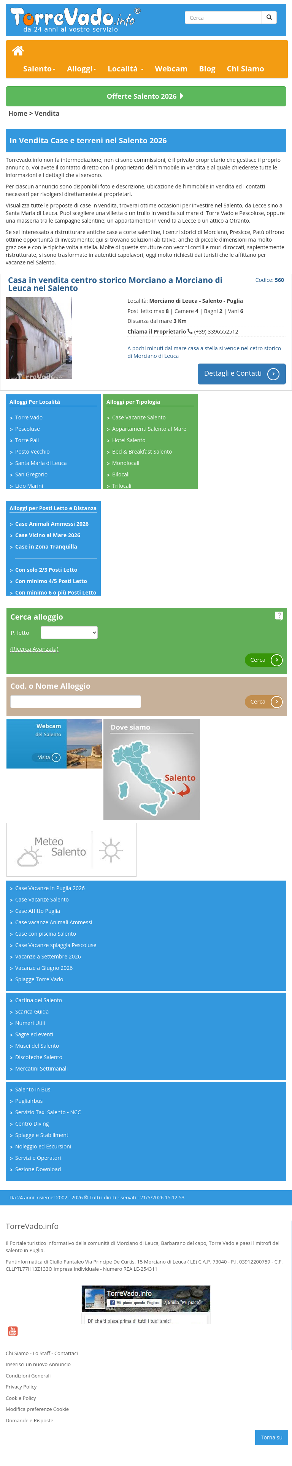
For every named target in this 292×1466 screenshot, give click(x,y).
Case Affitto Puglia (37, 910)
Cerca (267, 660)
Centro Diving (32, 1123)
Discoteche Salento (38, 1057)
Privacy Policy (21, 1386)
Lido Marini (29, 485)
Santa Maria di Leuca (41, 463)
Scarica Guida (32, 1011)
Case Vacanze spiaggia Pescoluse (55, 945)
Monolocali (126, 463)
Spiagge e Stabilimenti (42, 1135)
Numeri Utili (30, 1022)
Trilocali (121, 485)
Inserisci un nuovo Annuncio (38, 1364)
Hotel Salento (129, 440)
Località (125, 68)
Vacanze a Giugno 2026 (44, 967)
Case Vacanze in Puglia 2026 (50, 888)
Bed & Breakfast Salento (142, 451)
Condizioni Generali (28, 1375)
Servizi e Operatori (38, 1157)
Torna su (271, 1437)
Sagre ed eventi (34, 1034)
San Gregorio (31, 474)
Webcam (171, 68)
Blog (207, 68)
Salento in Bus (33, 1089)
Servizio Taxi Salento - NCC (48, 1112)
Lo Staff (41, 1353)
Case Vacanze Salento (139, 417)
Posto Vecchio (32, 451)
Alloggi (81, 68)
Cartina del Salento (38, 1000)
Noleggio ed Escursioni (43, 1146)
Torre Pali (27, 440)
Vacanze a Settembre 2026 (48, 956)
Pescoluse (27, 428)
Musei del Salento (37, 1045)
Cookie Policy (21, 1398)
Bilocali (121, 474)
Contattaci (66, 1353)
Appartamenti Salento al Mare (149, 428)
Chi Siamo (245, 68)
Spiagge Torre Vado (39, 979)
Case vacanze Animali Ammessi (53, 922)
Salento (39, 68)
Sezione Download (38, 1169)
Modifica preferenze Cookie (37, 1409)
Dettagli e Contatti (241, 374)
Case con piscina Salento (45, 933)
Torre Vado (29, 417)
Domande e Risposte (29, 1420)
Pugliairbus (29, 1100)
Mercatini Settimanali (41, 1068)
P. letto (20, 632)
